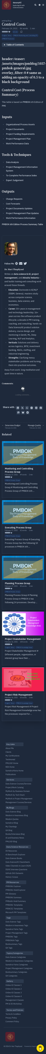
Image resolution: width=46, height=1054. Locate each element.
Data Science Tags (13, 922)
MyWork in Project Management (19, 798)
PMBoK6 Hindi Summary (16, 901)
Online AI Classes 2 (14, 989)
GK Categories (11, 976)
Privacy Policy (11, 1018)
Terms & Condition (13, 1014)
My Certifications (12, 756)
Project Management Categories (19, 968)
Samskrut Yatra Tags (14, 929)
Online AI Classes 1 (14, 985)
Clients (8, 752)
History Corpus (12, 877)
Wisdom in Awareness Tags (17, 925)
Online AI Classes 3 (14, 992)
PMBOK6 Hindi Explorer (15, 890)
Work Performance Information (20, 218)
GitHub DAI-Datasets (14, 873)
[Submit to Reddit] (27, 412)
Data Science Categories (16, 957)
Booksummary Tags (14, 944)
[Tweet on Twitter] (22, 408)
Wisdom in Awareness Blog (17, 815)
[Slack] (16, 263)
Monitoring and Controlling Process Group (19, 470)
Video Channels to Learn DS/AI (18, 866)
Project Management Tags (17, 933)
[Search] (35, 5)
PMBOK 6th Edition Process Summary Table (22, 224)
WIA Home (10, 767)
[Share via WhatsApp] (27, 408)
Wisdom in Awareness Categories (19, 961)
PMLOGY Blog (11, 841)
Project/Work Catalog (15, 787)
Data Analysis (12, 162)
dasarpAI (22, 5)
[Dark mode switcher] (39, 5)
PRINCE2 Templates (14, 908)
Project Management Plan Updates (22, 213)
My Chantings (11, 826)
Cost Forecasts (13, 203)
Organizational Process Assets (20, 124)
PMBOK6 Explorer (13, 886)
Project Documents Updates (19, 208)
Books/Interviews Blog (15, 834)
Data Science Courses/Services (18, 784)
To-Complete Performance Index (21, 175)
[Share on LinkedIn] (18, 408)
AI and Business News (15, 838)
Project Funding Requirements (20, 134)
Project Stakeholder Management (23, 639)
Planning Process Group (17, 583)
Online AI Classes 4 (14, 996)
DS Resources (11, 851)
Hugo (33, 1046)
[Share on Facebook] (41, 408)
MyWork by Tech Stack (15, 795)
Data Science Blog (13, 811)
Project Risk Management (18, 694)
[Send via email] (18, 412)
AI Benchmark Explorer (15, 854)
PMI (4, 105)
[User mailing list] (20, 263)
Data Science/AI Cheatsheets (18, 862)
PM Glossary (11, 894)
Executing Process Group (18, 527)
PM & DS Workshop (14, 1004)
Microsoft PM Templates (16, 912)
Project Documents (15, 129)
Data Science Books (14, 858)
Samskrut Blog (12, 823)
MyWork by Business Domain (18, 791)
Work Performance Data (17, 143)
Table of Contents (15, 44)
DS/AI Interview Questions (16, 869)
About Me (10, 748)
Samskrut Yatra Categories (17, 964)
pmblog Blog (6, 21)
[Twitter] (25, 263)
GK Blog (9, 830)
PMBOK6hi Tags (12, 940)
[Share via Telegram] (31, 408)
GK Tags (9, 948)
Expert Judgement (14, 180)
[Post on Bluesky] (23, 412)
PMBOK (26, 102)
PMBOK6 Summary (14, 897)
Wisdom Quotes (12, 819)
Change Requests (14, 199)
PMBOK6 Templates (14, 905)
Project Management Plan (18, 138)
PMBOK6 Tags (12, 936)
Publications (11, 774)
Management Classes (15, 1000)
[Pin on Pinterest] (36, 408)
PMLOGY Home (12, 763)
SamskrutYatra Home (14, 770)
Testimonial (10, 759)
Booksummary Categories (16, 972)
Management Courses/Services (19, 802)
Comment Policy (12, 1021)
